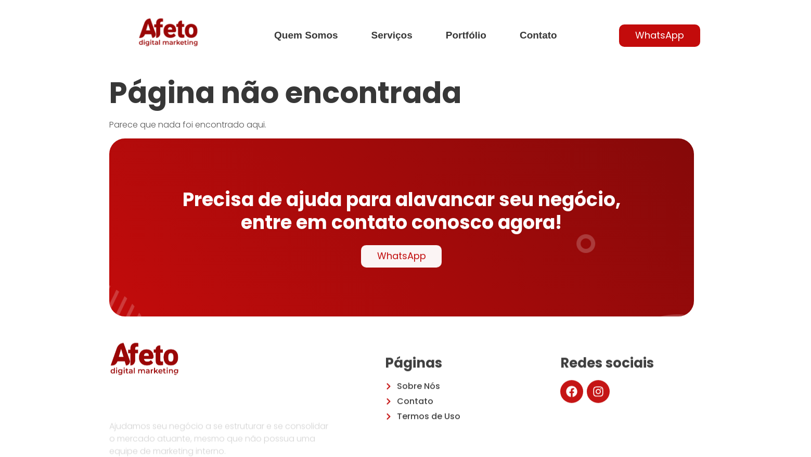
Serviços (392, 35)
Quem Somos (306, 35)
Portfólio (466, 35)
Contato (538, 35)
